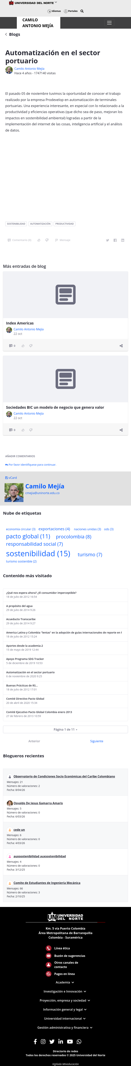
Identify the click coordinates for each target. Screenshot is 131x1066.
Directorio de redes (65, 1051)
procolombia (73, 536)
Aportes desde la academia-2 (24, 645)
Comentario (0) (19, 240)
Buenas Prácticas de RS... (22, 685)
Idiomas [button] (54, 11)
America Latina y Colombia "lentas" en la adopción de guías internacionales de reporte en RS (64, 632)
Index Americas (20, 323)
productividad (64, 223)
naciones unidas (87, 529)
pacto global (28, 536)
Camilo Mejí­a (44, 486)
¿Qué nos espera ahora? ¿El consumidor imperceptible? (41, 593)
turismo (90, 554)
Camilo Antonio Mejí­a (29, 69)
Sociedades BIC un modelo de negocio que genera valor (55, 407)
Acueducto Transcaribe (21, 619)
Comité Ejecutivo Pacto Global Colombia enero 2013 (39, 712)
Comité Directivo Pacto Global (25, 698)
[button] (82, 11)
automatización (40, 223)
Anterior (34, 741)
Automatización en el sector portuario (30, 672)
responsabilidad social (34, 544)
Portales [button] (71, 11)
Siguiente (96, 741)
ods (109, 529)
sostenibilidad (16, 223)
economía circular (21, 529)
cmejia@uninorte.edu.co (42, 493)
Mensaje (63, 240)
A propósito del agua (19, 606)
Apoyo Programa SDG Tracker (25, 659)
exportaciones (54, 528)
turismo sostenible (21, 561)
